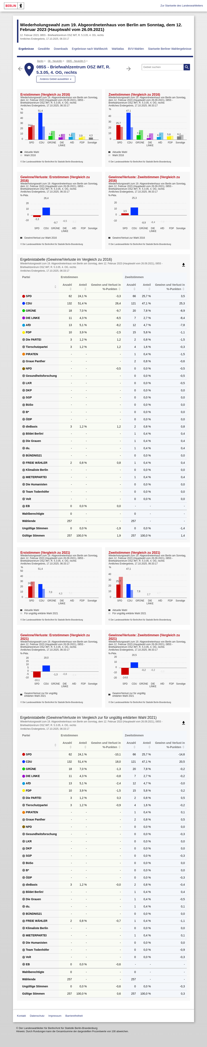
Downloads (61, 48)
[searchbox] (166, 67)
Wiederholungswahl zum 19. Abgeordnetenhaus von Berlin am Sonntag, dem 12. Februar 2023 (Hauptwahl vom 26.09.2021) (101, 27)
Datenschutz (37, 1015)
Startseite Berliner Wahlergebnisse (169, 48)
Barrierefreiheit (74, 1015)
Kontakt (21, 1015)
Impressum (55, 1015)
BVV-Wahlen (136, 48)
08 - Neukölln (55, 61)
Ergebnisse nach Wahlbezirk (90, 48)
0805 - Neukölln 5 (76, 61)
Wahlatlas (118, 48)
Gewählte (44, 48)
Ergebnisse (26, 48)
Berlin (40, 61)
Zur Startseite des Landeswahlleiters (182, 5)
